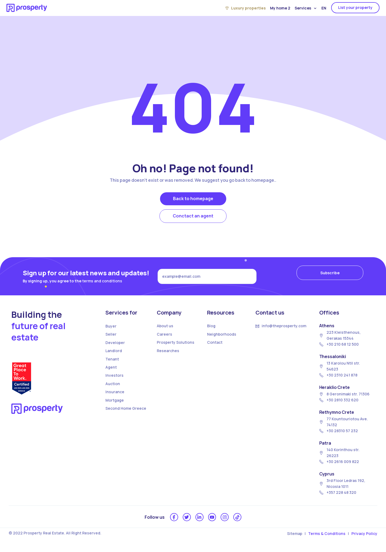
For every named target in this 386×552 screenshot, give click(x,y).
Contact (214, 345)
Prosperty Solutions (175, 345)
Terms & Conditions (326, 537)
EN (323, 8)
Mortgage (114, 403)
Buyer (111, 329)
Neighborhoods (221, 337)
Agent (111, 370)
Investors (114, 378)
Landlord (113, 353)
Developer (115, 345)
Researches (168, 353)
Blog (211, 329)
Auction (112, 386)
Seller (111, 337)
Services (306, 8)
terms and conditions (102, 282)
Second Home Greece (125, 411)
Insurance (114, 395)
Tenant (112, 362)
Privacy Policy (364, 537)
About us (165, 329)
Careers (164, 337)
